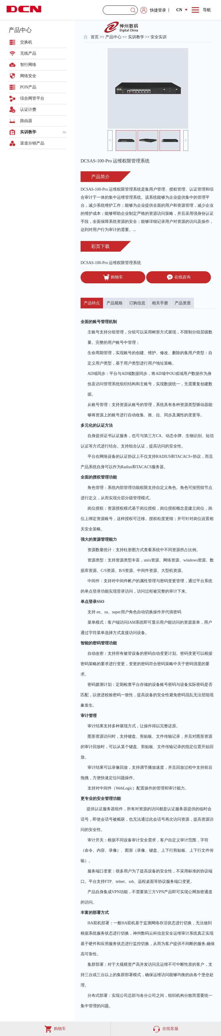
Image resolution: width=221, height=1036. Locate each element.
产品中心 (113, 37)
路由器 (26, 121)
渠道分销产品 (32, 143)
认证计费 (28, 109)
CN (181, 10)
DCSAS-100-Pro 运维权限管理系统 (111, 263)
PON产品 (28, 87)
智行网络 (28, 64)
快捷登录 (158, 10)
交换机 (26, 42)
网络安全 (28, 76)
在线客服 (166, 1028)
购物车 (113, 277)
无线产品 (28, 53)
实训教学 (28, 132)
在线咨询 (178, 277)
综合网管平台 (32, 98)
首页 (95, 37)
